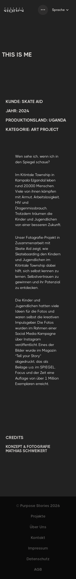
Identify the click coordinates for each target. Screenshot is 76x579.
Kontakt (38, 538)
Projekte (38, 516)
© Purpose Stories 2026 (38, 506)
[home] (14, 10)
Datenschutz (38, 559)
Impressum (38, 548)
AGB (38, 569)
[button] (43, 10)
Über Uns (38, 527)
